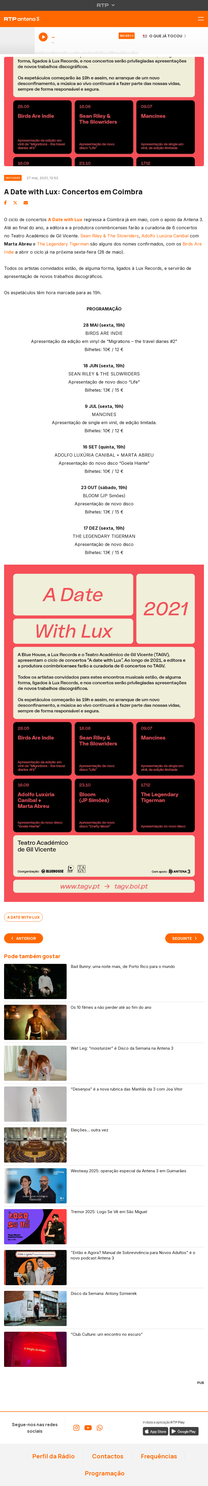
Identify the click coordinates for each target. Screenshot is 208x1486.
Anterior (26, 938)
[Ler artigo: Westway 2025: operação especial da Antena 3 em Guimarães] (104, 1186)
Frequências (158, 1456)
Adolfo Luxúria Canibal (164, 235)
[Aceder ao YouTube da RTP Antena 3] (88, 1428)
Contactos (107, 1456)
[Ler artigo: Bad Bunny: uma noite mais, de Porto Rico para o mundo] (104, 981)
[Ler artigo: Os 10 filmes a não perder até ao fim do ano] (104, 1022)
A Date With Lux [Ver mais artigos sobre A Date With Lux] (23, 917)
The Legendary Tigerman (63, 244)
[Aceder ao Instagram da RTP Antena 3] (76, 1428)
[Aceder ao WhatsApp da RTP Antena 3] (100, 1428)
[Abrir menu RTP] (104, 5)
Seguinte (182, 938)
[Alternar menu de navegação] (203, 19)
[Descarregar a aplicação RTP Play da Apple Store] (155, 1431)
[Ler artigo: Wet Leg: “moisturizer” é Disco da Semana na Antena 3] (104, 1063)
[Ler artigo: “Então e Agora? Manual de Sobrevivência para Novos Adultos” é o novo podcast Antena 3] (104, 1267)
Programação (104, 1473)
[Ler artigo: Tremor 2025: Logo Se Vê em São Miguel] (104, 1226)
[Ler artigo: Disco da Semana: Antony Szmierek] (104, 1308)
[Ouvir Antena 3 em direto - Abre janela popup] (17, 40)
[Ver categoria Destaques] (15, 177)
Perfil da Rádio (53, 1456)
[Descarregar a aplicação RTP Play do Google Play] (184, 1431)
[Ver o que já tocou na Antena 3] (164, 36)
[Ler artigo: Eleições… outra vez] (104, 1145)
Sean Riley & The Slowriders (109, 235)
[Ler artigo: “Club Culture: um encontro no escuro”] (104, 1349)
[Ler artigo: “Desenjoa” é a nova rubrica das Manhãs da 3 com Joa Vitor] (104, 1104)
